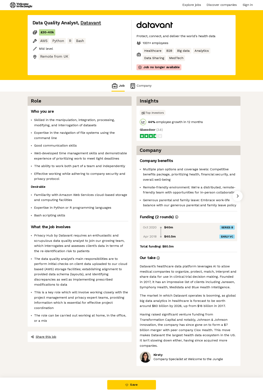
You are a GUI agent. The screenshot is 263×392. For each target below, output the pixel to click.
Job (117, 85)
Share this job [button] (43, 337)
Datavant (90, 23)
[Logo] (21, 5)
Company (141, 85)
